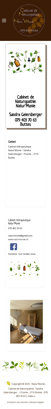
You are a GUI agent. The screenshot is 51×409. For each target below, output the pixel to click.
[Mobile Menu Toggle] (4, 20)
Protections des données (17, 402)
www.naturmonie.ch (18, 239)
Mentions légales (37, 402)
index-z (31, 396)
